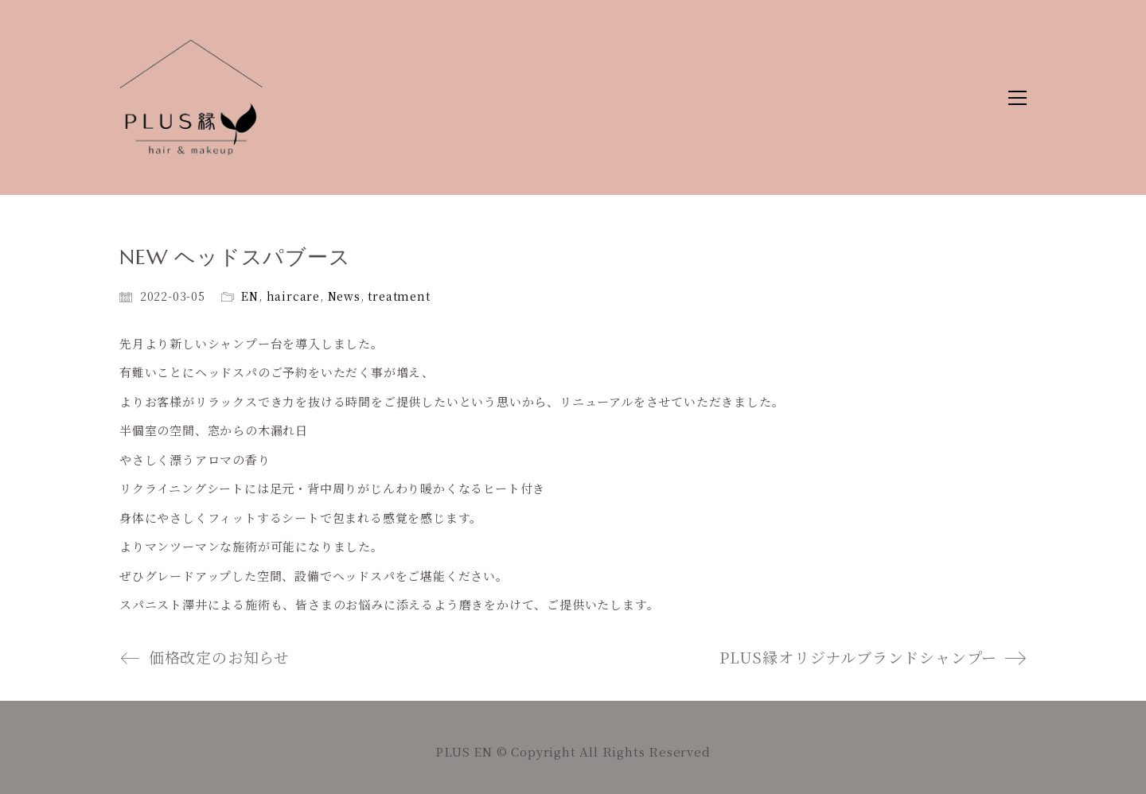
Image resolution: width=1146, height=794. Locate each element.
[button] (1017, 98)
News (344, 296)
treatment (399, 296)
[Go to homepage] (191, 97)
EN (250, 296)
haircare (293, 296)
